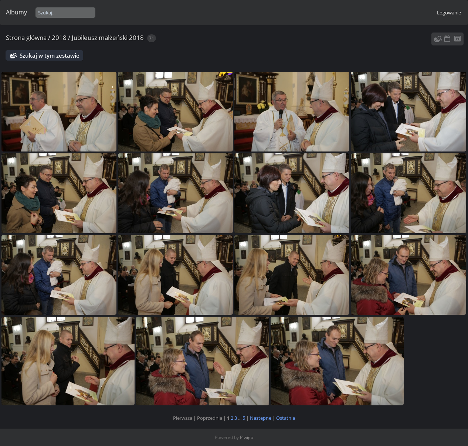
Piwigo (246, 437)
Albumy (16, 12)
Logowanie (449, 12)
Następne (260, 418)
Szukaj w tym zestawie (49, 55)
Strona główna (26, 37)
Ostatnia (285, 418)
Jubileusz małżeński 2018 (108, 37)
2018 (59, 37)
